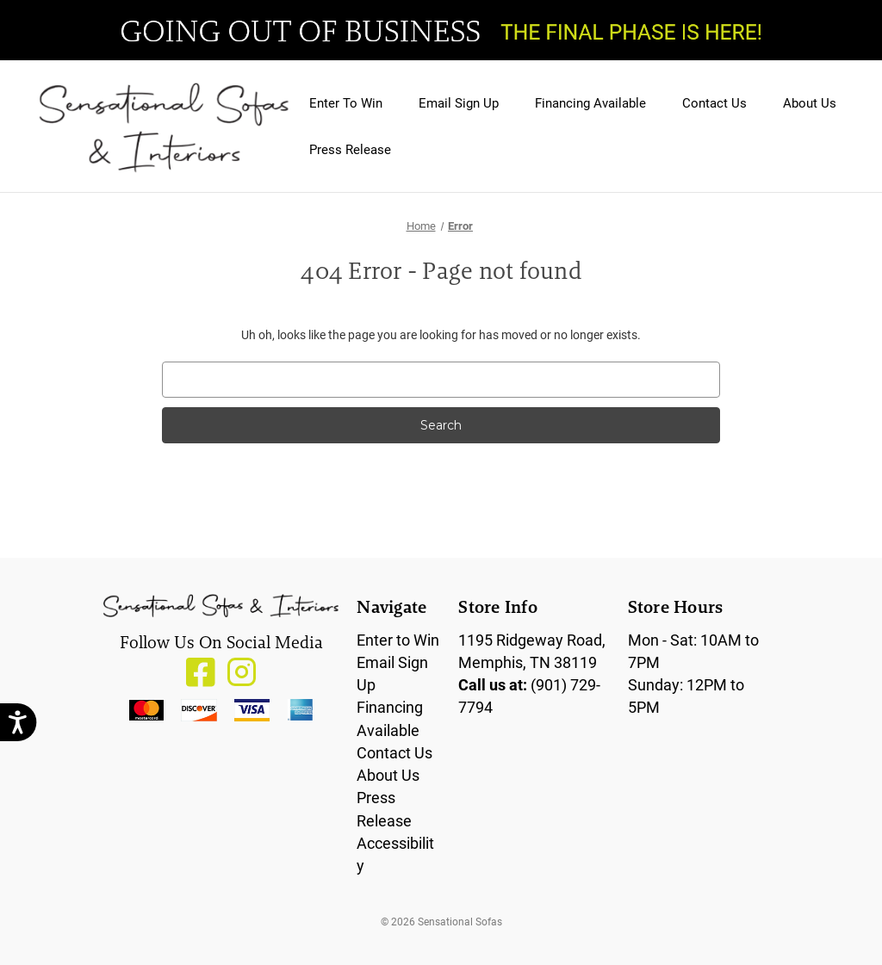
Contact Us (714, 102)
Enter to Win (398, 640)
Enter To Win (345, 102)
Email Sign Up (459, 102)
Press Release (350, 149)
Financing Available (590, 102)
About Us (809, 102)
